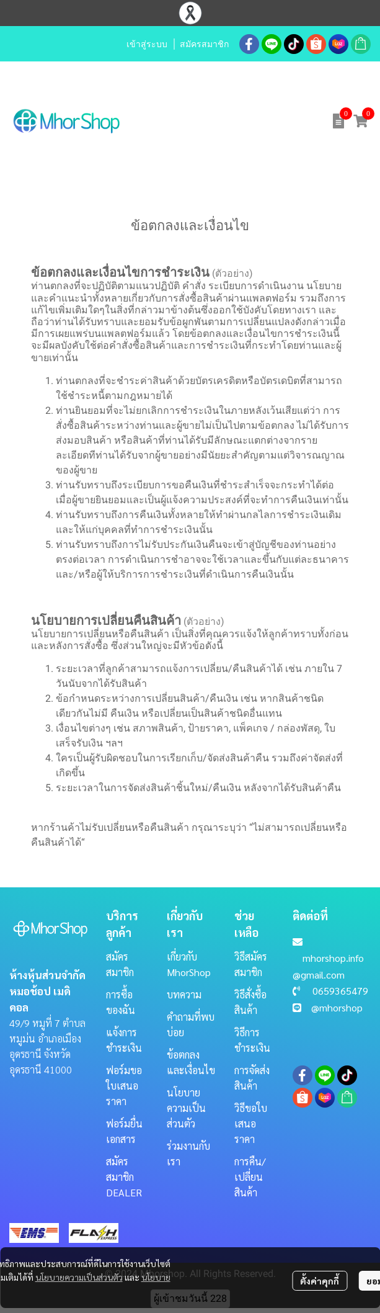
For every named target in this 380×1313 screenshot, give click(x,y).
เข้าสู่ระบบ (146, 44)
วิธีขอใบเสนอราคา (250, 1123)
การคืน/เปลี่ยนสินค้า (250, 1177)
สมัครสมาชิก (204, 44)
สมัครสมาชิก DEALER (124, 1177)
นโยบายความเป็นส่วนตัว (79, 1277)
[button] (241, 121)
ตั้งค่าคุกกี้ (319, 1280)
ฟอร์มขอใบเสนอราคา (124, 1086)
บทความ (184, 994)
